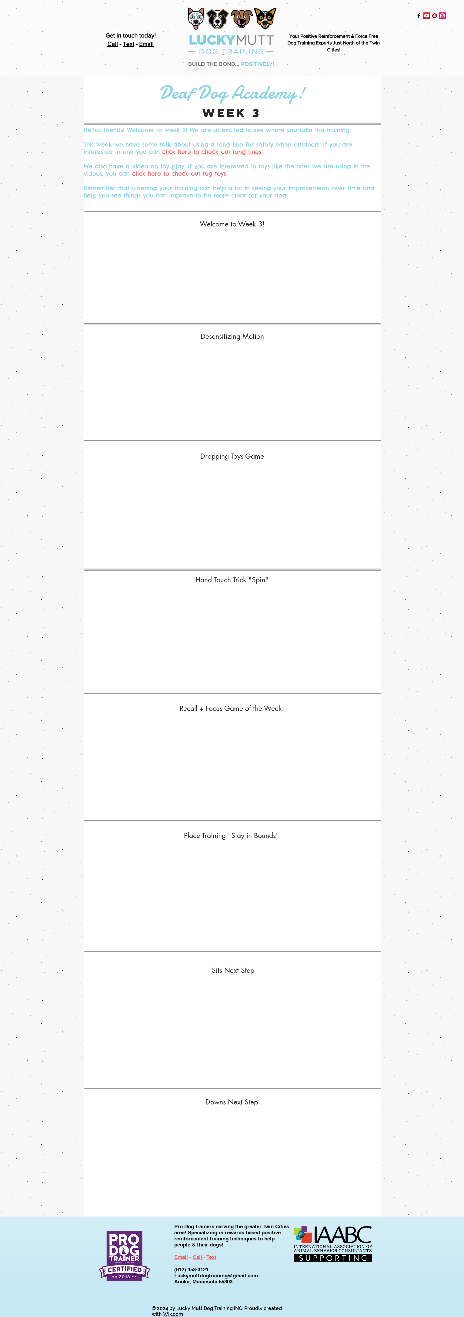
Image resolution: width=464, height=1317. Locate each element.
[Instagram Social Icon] (442, 15)
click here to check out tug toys (179, 173)
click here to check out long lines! (212, 151)
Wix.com (173, 1314)
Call (112, 44)
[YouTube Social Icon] (426, 15)
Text (128, 44)
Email (146, 44)
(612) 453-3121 (191, 1269)
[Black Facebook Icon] (419, 15)
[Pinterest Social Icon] (434, 15)
